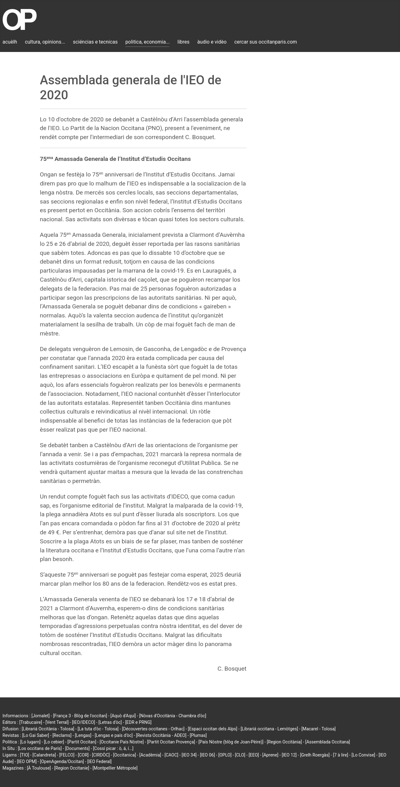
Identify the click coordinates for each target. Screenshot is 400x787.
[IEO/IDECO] (83, 722)
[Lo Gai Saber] (35, 735)
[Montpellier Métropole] (115, 768)
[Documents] (77, 748)
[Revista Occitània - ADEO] (161, 735)
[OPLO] (225, 754)
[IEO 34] (189, 754)
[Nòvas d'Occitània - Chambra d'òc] (172, 715)
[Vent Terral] (56, 722)
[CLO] (240, 754)
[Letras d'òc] (110, 722)
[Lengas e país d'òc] (114, 735)
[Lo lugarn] (30, 741)
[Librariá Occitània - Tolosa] (48, 728)
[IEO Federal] (99, 761)
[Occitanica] (124, 754)
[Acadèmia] (150, 754)
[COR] (83, 754)
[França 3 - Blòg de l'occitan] (80, 715)
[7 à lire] (340, 754)
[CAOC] (171, 754)
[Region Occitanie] (71, 768)
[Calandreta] (44, 754)
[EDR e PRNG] (138, 722)
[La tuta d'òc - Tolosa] (98, 728)
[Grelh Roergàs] (315, 754)
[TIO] (24, 754)
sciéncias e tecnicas (95, 42)
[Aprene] (270, 754)
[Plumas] (198, 735)
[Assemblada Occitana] (327, 741)
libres (183, 42)
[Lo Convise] (363, 754)
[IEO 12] (289, 754)
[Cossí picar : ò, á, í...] (113, 748)
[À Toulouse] (39, 768)
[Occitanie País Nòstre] (122, 741)
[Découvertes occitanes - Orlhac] (153, 728)
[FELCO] (66, 754)
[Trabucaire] (30, 722)
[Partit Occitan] (82, 741)
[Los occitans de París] (40, 748)
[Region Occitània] (284, 741)
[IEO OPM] (27, 761)
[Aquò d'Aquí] (123, 715)
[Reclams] (61, 735)
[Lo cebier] (54, 741)
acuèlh (9, 42)
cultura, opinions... (45, 42)
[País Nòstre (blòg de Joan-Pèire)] (230, 741)
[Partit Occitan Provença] (171, 741)
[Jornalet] (40, 715)
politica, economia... (147, 42)
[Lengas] (83, 735)
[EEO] (254, 754)
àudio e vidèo (212, 42)
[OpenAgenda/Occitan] (62, 761)
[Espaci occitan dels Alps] (213, 728)
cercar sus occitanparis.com (265, 42)
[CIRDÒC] (101, 754)
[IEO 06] (207, 754)
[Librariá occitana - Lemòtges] (269, 728)
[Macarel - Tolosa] (318, 728)
